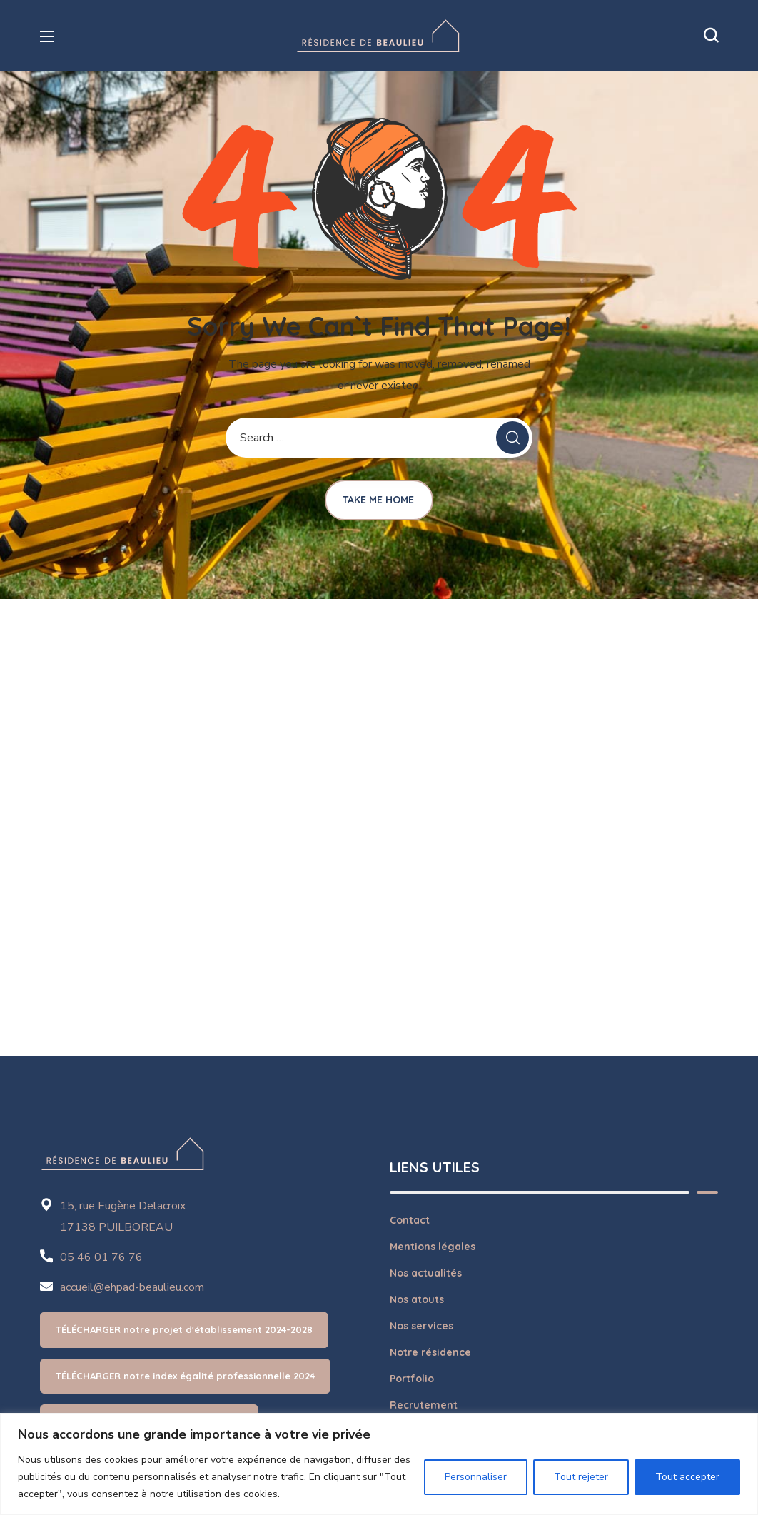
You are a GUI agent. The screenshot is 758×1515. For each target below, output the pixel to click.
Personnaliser (476, 1477)
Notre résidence (430, 1352)
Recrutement (424, 1405)
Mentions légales (432, 1246)
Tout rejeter (581, 1477)
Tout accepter (687, 1477)
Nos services (421, 1325)
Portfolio (412, 1378)
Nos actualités (426, 1273)
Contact (410, 1220)
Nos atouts (417, 1299)
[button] (711, 35)
